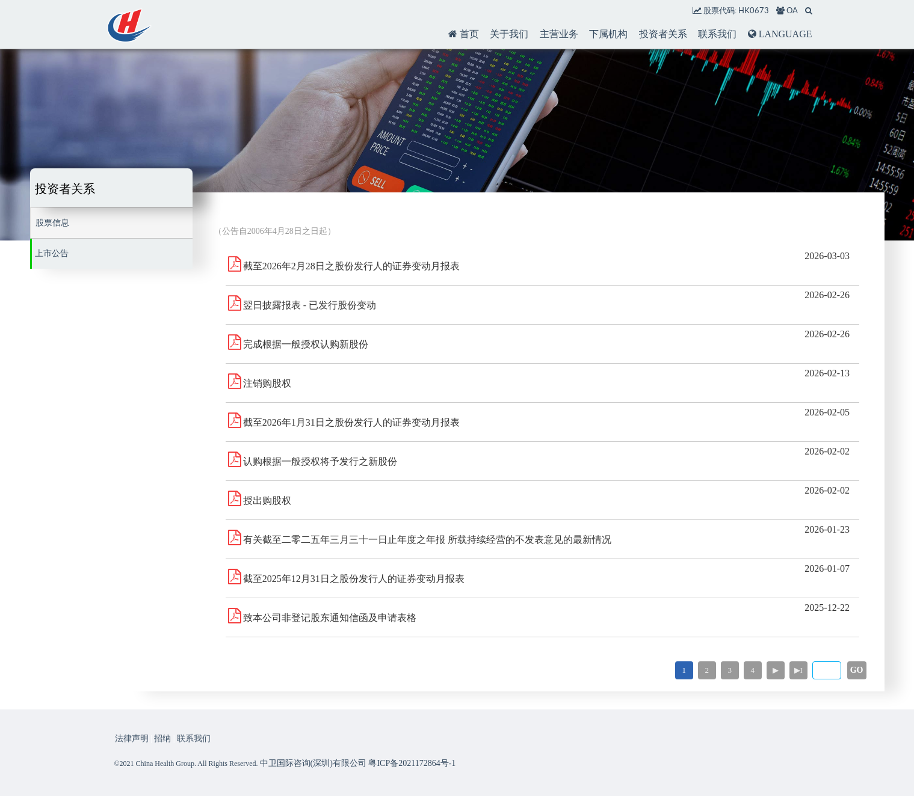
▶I (798, 670)
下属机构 (608, 34)
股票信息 (52, 222)
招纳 (162, 747)
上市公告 (52, 253)
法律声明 (132, 747)
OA (787, 10)
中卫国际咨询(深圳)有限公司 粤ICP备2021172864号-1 (358, 763)
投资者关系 (663, 34)
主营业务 (559, 34)
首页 (463, 34)
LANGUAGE (780, 34)
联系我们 (717, 34)
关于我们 (509, 34)
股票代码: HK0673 (731, 10)
